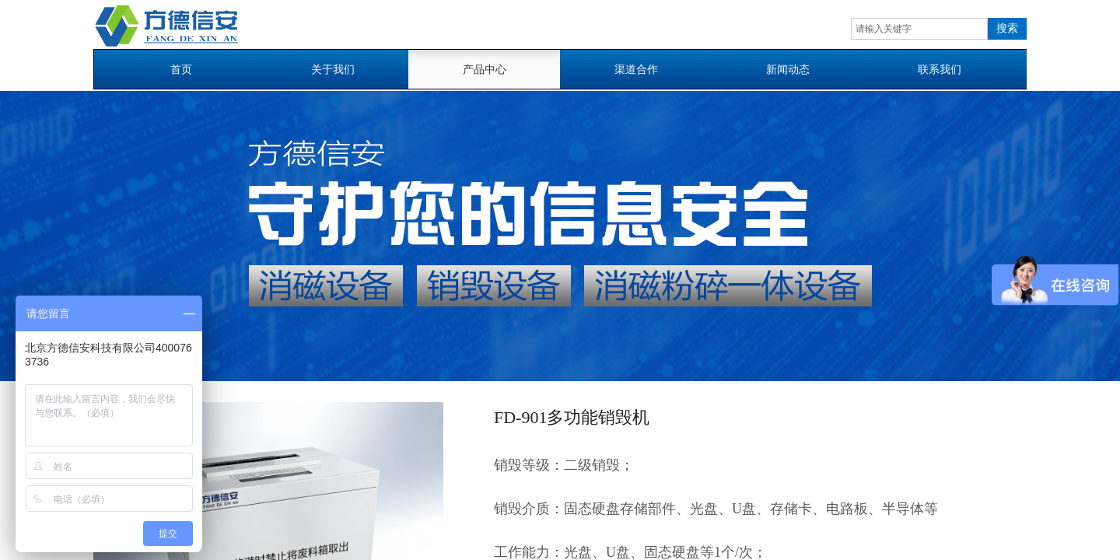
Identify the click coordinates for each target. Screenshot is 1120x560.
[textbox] (919, 29)
